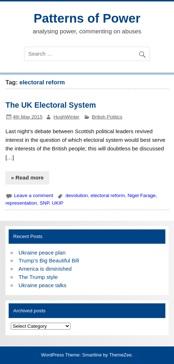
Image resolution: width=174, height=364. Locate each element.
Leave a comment (33, 195)
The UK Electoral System (50, 105)
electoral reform (108, 195)
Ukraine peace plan (42, 252)
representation (21, 203)
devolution (76, 195)
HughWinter (66, 117)
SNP (44, 203)
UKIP (57, 203)
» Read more (27, 177)
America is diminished (45, 269)
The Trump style (38, 277)
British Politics (107, 117)
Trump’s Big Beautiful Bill (49, 260)
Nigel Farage (142, 195)
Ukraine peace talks (43, 285)
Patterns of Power (86, 18)
